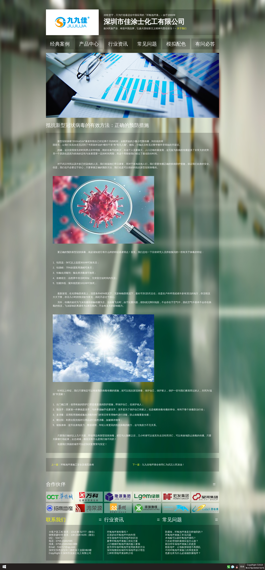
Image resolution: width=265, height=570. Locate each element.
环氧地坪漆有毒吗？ (117, 531)
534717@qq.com (66, 547)
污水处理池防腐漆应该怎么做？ (181, 541)
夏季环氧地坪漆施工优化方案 (122, 541)
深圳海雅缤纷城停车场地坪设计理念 (126, 550)
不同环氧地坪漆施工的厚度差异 (181, 550)
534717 (59, 538)
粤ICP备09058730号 (255, 568)
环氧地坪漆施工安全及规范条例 (77, 464)
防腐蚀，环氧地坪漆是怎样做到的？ (184, 531)
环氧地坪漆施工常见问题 (178, 535)
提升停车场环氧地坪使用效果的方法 (126, 547)
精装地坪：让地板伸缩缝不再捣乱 (183, 547)
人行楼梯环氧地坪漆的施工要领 (123, 544)
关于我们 (181, 28)
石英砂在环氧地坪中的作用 (121, 535)
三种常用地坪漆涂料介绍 (120, 553)
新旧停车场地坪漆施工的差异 (180, 544)
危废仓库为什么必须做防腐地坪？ (183, 553)
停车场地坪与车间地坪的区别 (122, 538)
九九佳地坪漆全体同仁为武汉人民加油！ (163, 464)
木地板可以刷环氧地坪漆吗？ (180, 538)
